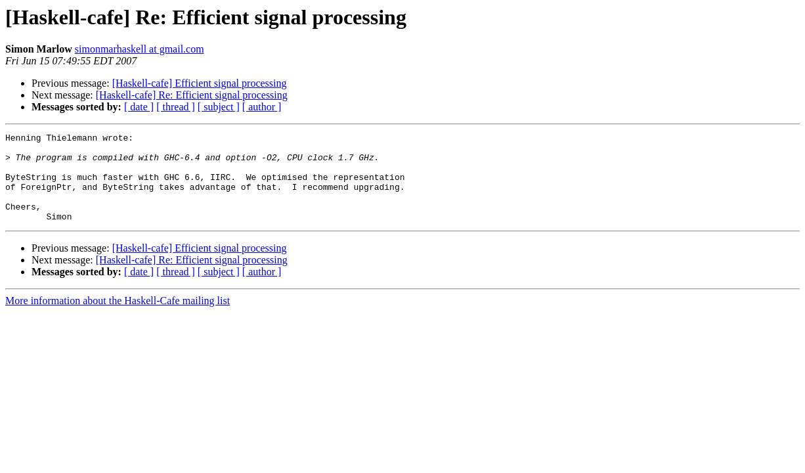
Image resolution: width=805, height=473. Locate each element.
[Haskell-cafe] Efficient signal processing (199, 83)
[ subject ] (219, 106)
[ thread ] (175, 106)
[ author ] (262, 106)
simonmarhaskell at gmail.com (139, 49)
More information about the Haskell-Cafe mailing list (117, 318)
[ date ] (139, 106)
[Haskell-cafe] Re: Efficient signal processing (192, 95)
